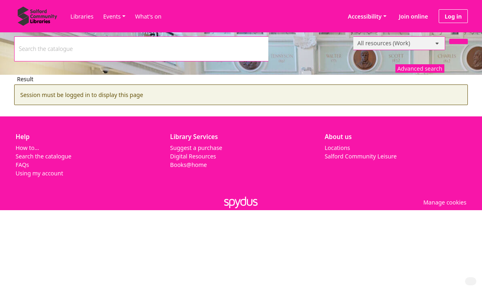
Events (112, 16)
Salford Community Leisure (361, 156)
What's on (148, 16)
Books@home (188, 165)
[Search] (458, 41)
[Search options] (399, 43)
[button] (443, 202)
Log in (453, 16)
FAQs (22, 165)
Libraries (81, 16)
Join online (413, 16)
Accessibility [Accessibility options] (363, 16)
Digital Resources (193, 156)
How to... (27, 148)
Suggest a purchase (196, 148)
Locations (337, 148)
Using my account (39, 173)
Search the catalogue (44, 156)
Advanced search (419, 68)
